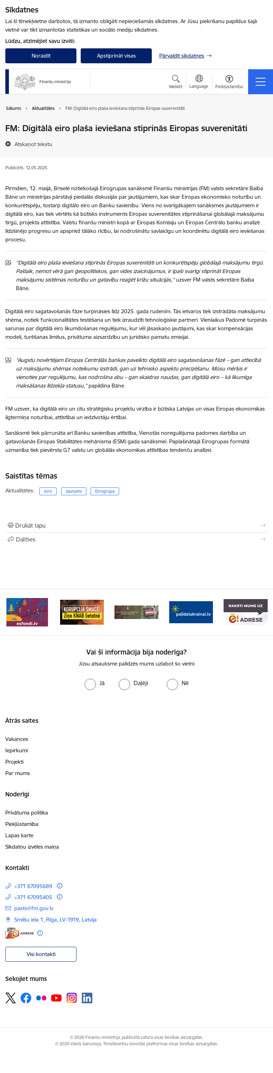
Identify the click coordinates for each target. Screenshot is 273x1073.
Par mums (17, 773)
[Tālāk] (259, 612)
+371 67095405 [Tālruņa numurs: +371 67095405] (33, 897)
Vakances (16, 739)
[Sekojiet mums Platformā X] (10, 998)
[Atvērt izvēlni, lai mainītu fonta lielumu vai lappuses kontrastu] (229, 82)
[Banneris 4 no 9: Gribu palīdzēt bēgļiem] (191, 611)
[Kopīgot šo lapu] (136, 539)
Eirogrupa (104, 491)
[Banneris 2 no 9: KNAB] (82, 611)
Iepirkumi (16, 750)
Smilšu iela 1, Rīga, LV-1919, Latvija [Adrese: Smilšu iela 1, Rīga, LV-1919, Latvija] (55, 919)
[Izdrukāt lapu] (136, 525)
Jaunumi (74, 491)
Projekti (14, 761)
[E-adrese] (19, 933)
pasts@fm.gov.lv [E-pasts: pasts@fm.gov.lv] (33, 908)
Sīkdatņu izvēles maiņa (32, 846)
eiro (48, 491)
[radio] (95, 683)
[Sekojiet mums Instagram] (71, 998)
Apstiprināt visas (116, 55)
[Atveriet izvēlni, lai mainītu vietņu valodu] (199, 82)
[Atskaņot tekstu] (33, 144)
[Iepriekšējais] (13, 612)
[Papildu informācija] (59, 885)
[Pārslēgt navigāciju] (260, 81)
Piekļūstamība (21, 824)
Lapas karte (19, 835)
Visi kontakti (41, 954)
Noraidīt (41, 55)
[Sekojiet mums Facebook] (26, 998)
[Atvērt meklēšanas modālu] (176, 82)
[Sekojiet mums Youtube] (56, 997)
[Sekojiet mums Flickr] (41, 997)
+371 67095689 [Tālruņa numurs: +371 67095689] (33, 886)
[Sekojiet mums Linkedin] (87, 998)
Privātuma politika (26, 812)
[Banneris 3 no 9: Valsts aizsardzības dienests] (136, 611)
